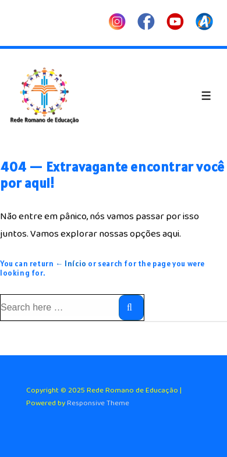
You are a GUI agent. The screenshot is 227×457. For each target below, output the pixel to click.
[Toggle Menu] (206, 95)
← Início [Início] (71, 264)
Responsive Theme (98, 403)
